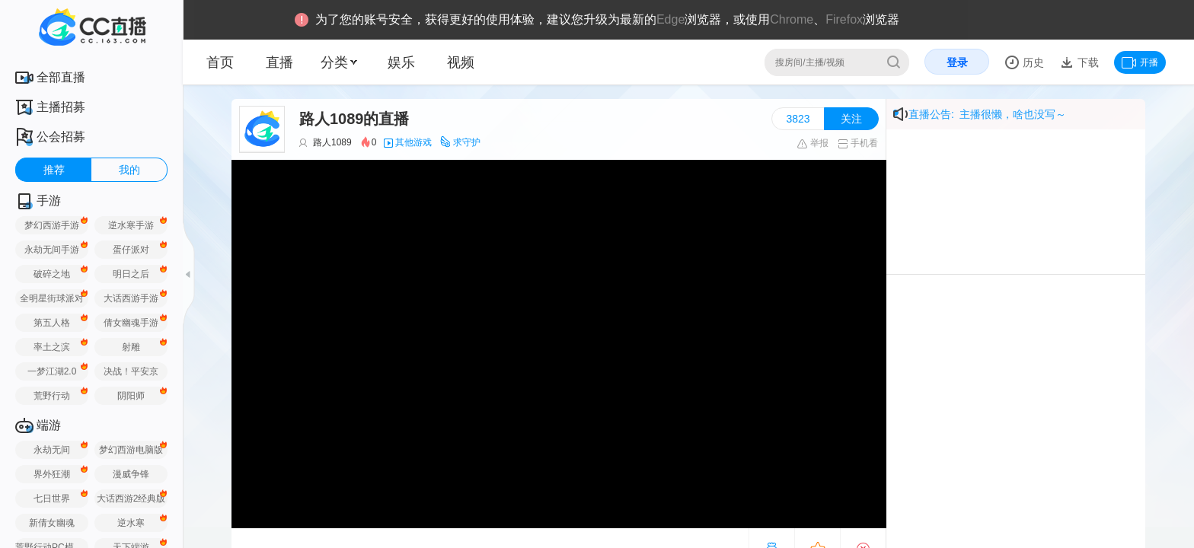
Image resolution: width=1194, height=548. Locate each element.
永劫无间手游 (51, 249)
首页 (220, 62)
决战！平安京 (131, 371)
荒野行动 (52, 395)
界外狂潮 (52, 474)
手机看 (858, 143)
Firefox (844, 19)
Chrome (791, 19)
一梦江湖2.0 (52, 371)
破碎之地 (52, 274)
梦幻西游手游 (51, 225)
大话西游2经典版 (131, 498)
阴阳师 (131, 395)
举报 (812, 143)
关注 (851, 119)
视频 (460, 62)
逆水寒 (131, 523)
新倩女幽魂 (52, 523)
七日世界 (52, 498)
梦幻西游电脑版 (131, 449)
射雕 (131, 347)
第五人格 (52, 322)
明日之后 (131, 274)
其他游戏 (413, 142)
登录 (957, 62)
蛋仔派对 (131, 249)
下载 (1086, 62)
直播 (279, 62)
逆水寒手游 (131, 225)
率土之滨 (52, 347)
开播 (1140, 62)
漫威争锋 (131, 474)
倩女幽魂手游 (131, 322)
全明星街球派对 (52, 298)
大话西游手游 (131, 298)
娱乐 (401, 62)
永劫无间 (52, 449)
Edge (670, 19)
